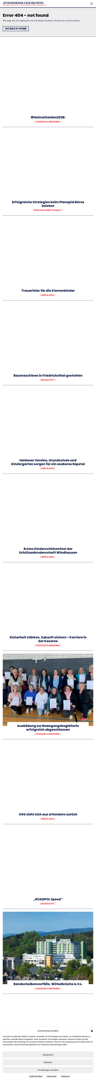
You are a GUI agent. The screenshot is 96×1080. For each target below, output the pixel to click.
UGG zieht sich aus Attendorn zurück (48, 814)
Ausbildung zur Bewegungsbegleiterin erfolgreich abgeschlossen (48, 728)
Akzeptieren (48, 1055)
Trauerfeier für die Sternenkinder (48, 291)
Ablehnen (48, 1062)
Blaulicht (47, 380)
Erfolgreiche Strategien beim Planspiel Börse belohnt (48, 204)
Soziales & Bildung (47, 122)
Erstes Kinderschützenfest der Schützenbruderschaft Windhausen (48, 551)
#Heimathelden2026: (48, 117)
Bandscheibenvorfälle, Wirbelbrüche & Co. (48, 984)
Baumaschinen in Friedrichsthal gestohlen (48, 375)
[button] (91, 1031)
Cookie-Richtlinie (35, 1076)
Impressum (65, 1076)
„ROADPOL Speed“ (48, 899)
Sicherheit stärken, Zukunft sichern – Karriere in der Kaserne (48, 639)
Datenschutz (52, 1076)
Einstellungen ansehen (48, 1070)
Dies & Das (47, 295)
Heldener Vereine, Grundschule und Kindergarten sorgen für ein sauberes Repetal (48, 462)
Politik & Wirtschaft (47, 210)
